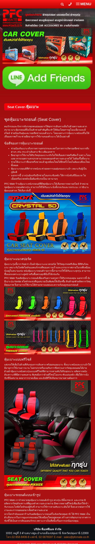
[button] (9, 46)
